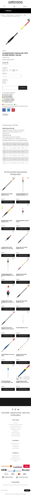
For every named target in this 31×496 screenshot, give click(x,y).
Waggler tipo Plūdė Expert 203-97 (21, 248)
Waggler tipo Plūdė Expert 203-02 (6, 194)
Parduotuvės (24, 402)
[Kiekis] (9, 88)
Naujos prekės (5, 412)
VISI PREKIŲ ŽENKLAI (15, 415)
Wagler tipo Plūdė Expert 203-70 (21, 355)
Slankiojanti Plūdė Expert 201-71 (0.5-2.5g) (7, 248)
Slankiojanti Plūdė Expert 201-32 (6, 221)
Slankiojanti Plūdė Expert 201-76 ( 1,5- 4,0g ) (22, 382)
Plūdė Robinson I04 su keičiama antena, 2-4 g (22, 194)
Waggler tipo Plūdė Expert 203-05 (21, 301)
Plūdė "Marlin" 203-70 (22, 327)
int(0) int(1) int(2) (23, 372)
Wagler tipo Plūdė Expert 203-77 (21, 275)
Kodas (4, 57)
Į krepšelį (23, 87)
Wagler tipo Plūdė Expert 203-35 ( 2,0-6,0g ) (7, 328)
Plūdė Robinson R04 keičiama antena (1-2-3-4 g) (7, 275)
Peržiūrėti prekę (8, 201)
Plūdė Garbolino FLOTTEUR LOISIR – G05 (7, 382)
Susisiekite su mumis (13, 402)
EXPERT (12, 59)
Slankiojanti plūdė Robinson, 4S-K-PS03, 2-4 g (7, 302)
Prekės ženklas (6, 59)
